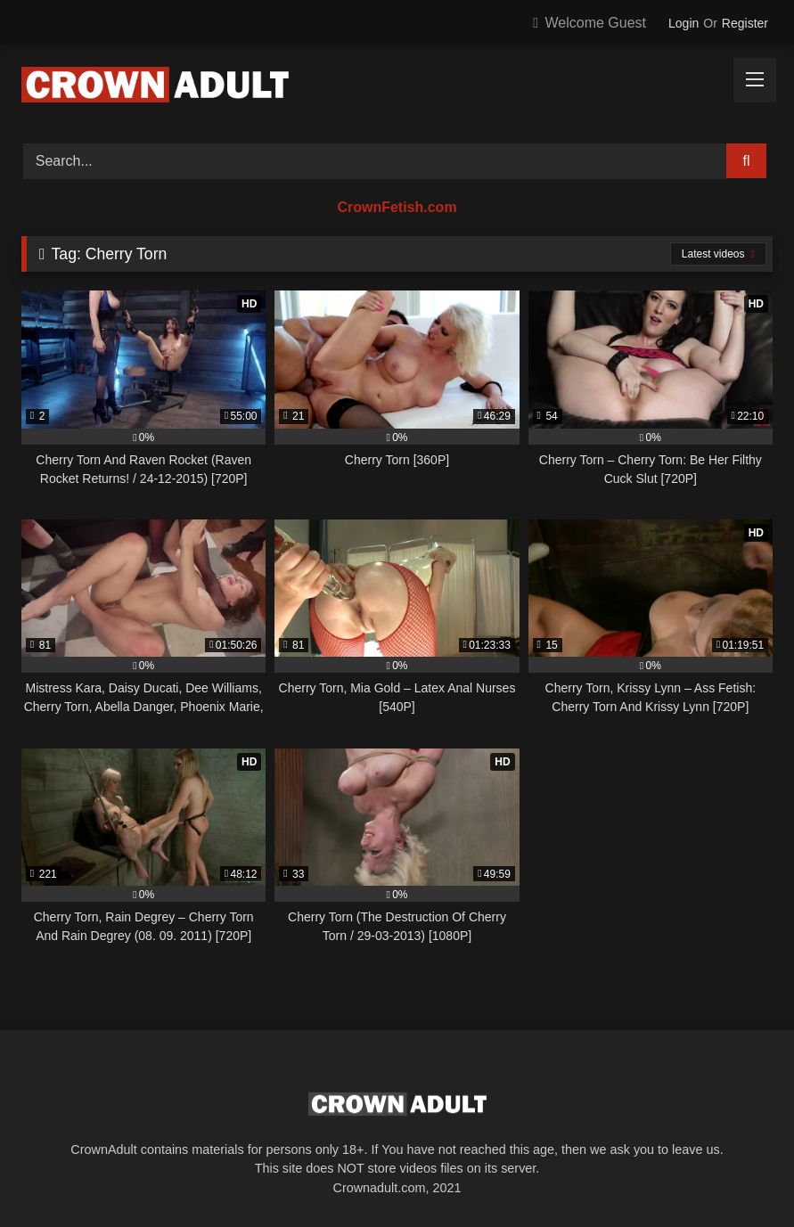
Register (745, 23)
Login (683, 23)
